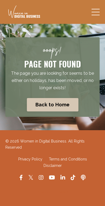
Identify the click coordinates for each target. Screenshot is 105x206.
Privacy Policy (30, 159)
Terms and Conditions (68, 159)
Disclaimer (53, 165)
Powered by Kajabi (52, 192)
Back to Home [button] (52, 104)
